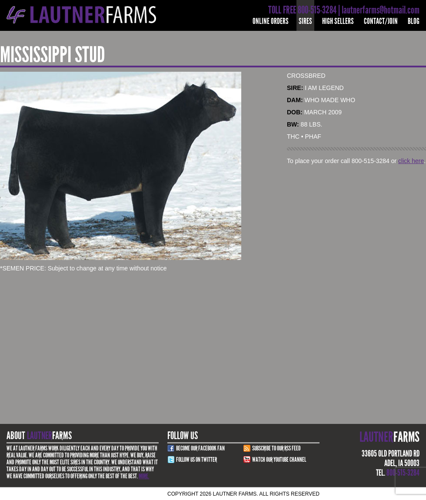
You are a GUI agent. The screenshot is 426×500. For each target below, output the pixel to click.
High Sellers (338, 21)
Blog (413, 21)
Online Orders (271, 21)
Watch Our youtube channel (279, 459)
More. (144, 476)
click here (411, 160)
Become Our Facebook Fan (200, 448)
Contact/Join (381, 21)
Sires (305, 21)
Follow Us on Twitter (196, 459)
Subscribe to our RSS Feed (276, 448)
